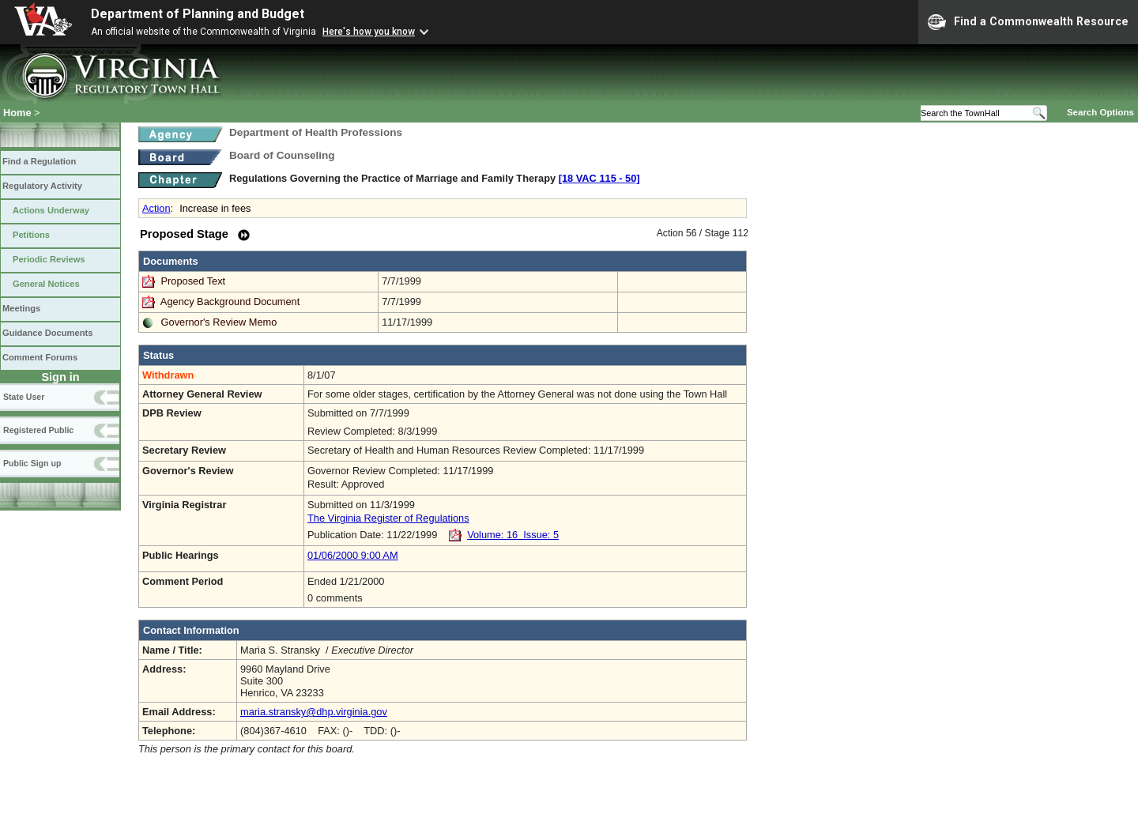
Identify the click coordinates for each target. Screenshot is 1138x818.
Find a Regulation (39, 161)
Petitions (31, 234)
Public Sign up (32, 463)
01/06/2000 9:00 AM (352, 555)
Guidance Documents (47, 332)
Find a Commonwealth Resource (1028, 22)
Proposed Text (194, 281)
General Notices (46, 283)
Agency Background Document (230, 301)
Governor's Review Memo (219, 322)
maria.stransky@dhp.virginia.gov (313, 712)
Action (156, 208)
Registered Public (38, 430)
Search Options (1100, 112)
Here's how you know (368, 31)
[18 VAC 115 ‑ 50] (599, 178)
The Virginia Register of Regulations (388, 518)
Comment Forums (39, 357)
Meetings (21, 308)
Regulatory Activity (42, 185)
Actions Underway (51, 210)
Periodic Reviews (49, 259)
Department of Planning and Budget (197, 13)
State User (23, 396)
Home (17, 113)
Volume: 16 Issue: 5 (513, 535)
